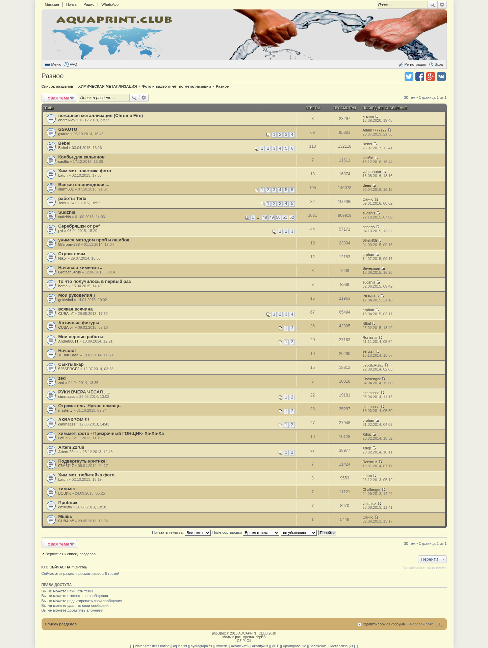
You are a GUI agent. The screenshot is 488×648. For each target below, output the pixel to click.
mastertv (65, 410)
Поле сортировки (245, 532)
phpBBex (219, 633)
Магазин (52, 4)
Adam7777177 (375, 130)
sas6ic (63, 161)
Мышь (65, 516)
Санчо (368, 199)
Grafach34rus (69, 272)
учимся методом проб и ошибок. (94, 239)
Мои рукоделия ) (76, 295)
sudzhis (64, 217)
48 (264, 217)
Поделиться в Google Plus (430, 76)
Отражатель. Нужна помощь (89, 405)
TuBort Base (68, 355)
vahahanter (372, 172)
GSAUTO (67, 129)
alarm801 (66, 189)
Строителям (71, 253)
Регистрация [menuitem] (415, 64)
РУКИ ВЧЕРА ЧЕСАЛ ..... (84, 391)
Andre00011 (68, 341)
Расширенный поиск (442, 5)
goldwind (65, 300)
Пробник (67, 502)
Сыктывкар (71, 364)
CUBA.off (66, 314)
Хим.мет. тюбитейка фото (86, 474)
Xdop (367, 434)
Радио (88, 4)
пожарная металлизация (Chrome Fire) (100, 115)
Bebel (64, 143)
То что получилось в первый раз (94, 281)
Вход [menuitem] (439, 64)
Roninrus (370, 337)
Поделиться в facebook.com (419, 76)
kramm (368, 116)
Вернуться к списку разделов (71, 554)
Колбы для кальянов (81, 156)
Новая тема (57, 98)
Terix (62, 203)
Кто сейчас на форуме (64, 567)
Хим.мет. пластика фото (84, 170)
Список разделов (61, 624)
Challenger (372, 379)
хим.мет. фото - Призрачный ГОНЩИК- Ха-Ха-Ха (111, 433)
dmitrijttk (65, 507)
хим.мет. (67, 488)
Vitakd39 (370, 241)
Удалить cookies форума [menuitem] (384, 624)
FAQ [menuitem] (73, 64)
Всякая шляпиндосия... (83, 184)
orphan (368, 255)
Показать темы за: (181, 532)
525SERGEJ (68, 369)
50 (278, 217)
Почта (71, 4)
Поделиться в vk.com (441, 76)
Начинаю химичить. (80, 267)
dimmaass (66, 396)
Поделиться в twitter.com (409, 76)
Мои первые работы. (81, 336)
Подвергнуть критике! (82, 461)
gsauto (64, 134)
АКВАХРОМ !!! (73, 419)
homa (63, 286)
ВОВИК (64, 493)
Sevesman (371, 268)
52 (291, 217)
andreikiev (66, 120)
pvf (60, 231)
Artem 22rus (71, 447)
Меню (56, 64)
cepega (369, 227)
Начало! (67, 350)
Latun (63, 175)
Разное (53, 76)
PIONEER (371, 296)
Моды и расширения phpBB (243, 637)
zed (62, 378)
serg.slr (369, 351)
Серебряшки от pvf (79, 226)
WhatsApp (110, 4)
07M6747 (66, 466)
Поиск (433, 5)
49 (271, 217)
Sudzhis (67, 212)
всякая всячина (75, 309)
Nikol (62, 258)
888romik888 (69, 244)
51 (285, 217)
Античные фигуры (79, 322)
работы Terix (72, 198)
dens (367, 185)
